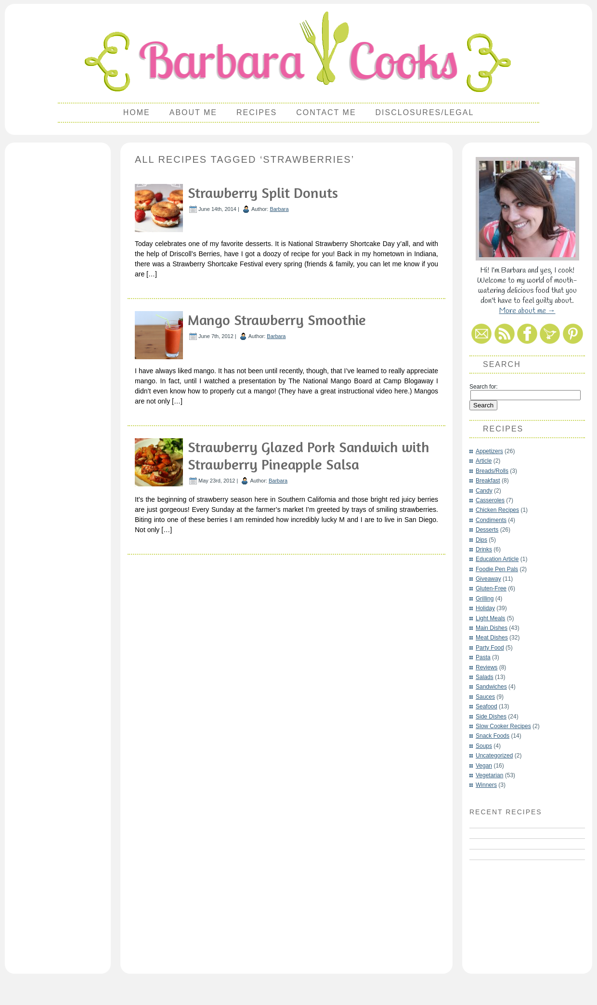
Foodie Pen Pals (497, 569)
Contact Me (326, 112)
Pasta (483, 657)
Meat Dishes (492, 637)
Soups (484, 746)
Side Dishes (491, 716)
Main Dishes (491, 628)
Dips (481, 539)
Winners (486, 785)
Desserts (487, 529)
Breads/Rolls (492, 471)
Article (484, 460)
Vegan (484, 765)
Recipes (256, 112)
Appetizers (489, 451)
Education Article (497, 559)
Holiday (485, 608)
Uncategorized (494, 755)
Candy (484, 490)
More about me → (527, 311)
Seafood (486, 706)
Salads (484, 677)
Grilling (484, 598)
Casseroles (490, 500)
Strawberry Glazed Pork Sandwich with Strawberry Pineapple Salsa (308, 455)
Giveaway (488, 578)
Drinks (484, 549)
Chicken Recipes (497, 510)
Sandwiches (491, 686)
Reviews (486, 667)
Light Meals (490, 618)
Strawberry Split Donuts (263, 192)
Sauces (485, 696)
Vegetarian (489, 775)
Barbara (279, 209)
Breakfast (488, 480)
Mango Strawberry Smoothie (277, 319)
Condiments (491, 520)
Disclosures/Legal (425, 112)
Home (136, 112)
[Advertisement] (58, 291)
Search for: (483, 386)
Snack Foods (492, 735)
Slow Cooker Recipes (503, 726)
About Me (193, 112)
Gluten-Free (491, 588)
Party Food (490, 647)
